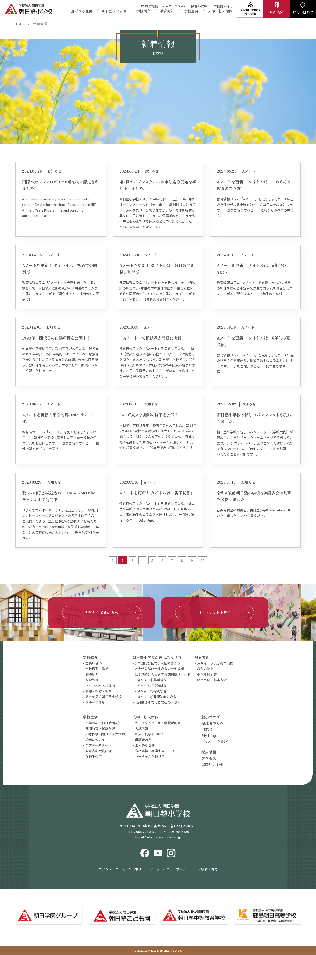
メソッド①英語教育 (152, 680)
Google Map (183, 825)
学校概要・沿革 (96, 668)
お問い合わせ (212, 764)
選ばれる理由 (81, 11)
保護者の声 (143, 739)
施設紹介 (92, 674)
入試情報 (141, 728)
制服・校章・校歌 (98, 691)
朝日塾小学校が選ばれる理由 (157, 657)
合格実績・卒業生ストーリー (156, 751)
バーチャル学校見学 (150, 756)
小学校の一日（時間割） (103, 722)
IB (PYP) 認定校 (146, 6)
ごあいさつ (93, 663)
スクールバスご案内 (100, 685)
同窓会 (207, 729)
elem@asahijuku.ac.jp (164, 837)
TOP (18, 23)
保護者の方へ (200, 6)
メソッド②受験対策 (152, 685)
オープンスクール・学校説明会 (158, 722)
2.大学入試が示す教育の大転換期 (159, 668)
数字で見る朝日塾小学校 (103, 696)
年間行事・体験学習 (100, 728)
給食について (95, 739)
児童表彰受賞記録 (98, 751)
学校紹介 (143, 11)
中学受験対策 (207, 674)
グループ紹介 (95, 702)
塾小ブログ (210, 717)
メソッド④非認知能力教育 (156, 696)
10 (202, 560)
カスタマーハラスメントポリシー (123, 869)
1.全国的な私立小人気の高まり (157, 663)
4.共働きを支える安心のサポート (159, 702)
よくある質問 (145, 745)
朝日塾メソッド (114, 11)
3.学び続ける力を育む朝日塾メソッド (162, 674)
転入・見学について (150, 734)
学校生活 (191, 11)
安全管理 (92, 680)
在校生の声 (93, 756)
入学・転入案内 (220, 11)
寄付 (229, 6)
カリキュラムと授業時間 (215, 663)
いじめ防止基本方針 (212, 680)
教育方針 (167, 11)
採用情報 (208, 752)
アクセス (208, 758)
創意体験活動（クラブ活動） (106, 734)
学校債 (218, 6)
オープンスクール (174, 6)
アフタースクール (98, 745)
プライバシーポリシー (172, 869)
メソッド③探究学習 (152, 691)
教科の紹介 (205, 668)
